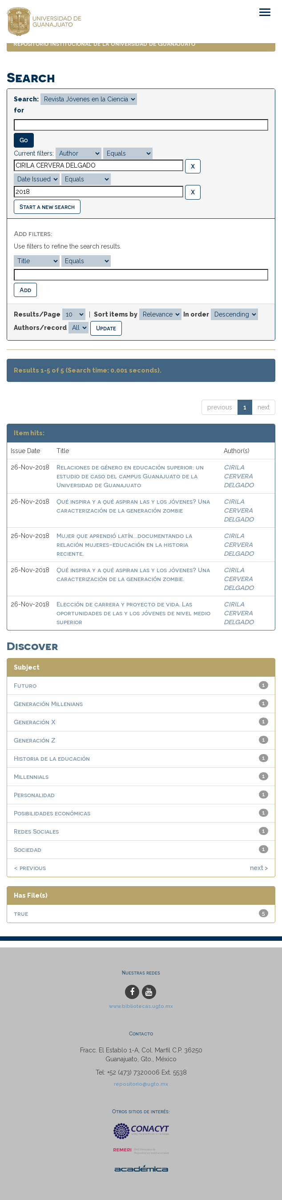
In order (196, 314)
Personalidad (34, 795)
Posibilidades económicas (52, 813)
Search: (26, 99)
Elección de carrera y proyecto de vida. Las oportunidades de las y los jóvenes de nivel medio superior (133, 613)
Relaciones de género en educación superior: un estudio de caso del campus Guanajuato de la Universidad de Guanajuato (130, 476)
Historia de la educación (52, 758)
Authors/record (40, 327)
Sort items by (115, 314)
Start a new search (47, 206)
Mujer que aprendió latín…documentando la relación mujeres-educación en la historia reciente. (124, 544)
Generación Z (34, 740)
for (19, 110)
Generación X (35, 722)
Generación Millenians (48, 703)
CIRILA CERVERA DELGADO (239, 476)
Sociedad (27, 849)
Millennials (31, 776)
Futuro (25, 685)
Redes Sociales (36, 831)
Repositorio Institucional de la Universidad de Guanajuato (104, 43)
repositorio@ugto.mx (141, 1084)
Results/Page (37, 314)
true (21, 913)
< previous (30, 867)
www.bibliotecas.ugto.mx (141, 1006)
